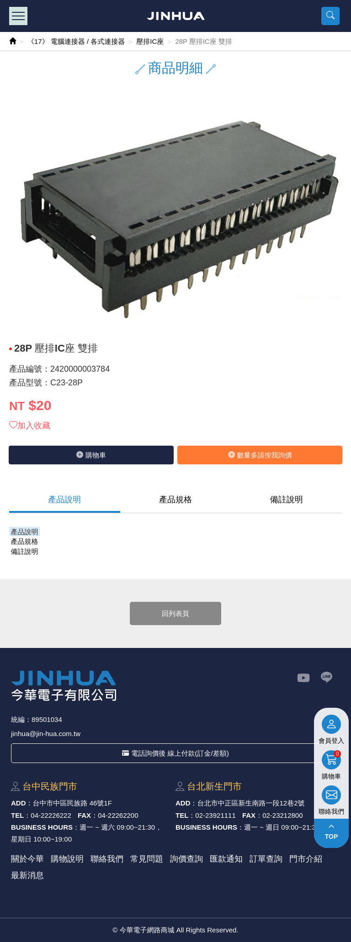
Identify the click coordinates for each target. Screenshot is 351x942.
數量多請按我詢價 (260, 455)
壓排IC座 (150, 41)
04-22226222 (51, 815)
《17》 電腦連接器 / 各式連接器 (76, 41)
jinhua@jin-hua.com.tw (45, 733)
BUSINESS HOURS (42, 827)
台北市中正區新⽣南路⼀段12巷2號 (251, 803)
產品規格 (175, 499)
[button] (330, 16)
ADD (18, 803)
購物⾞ (91, 455)
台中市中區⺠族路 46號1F (72, 803)
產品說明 (64, 499)
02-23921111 (215, 815)
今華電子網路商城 (176, 16)
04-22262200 (118, 815)
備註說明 (286, 499)
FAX (84, 815)
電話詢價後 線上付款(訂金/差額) (175, 753)
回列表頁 (175, 613)
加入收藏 (29, 425)
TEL (17, 815)
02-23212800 (282, 815)
